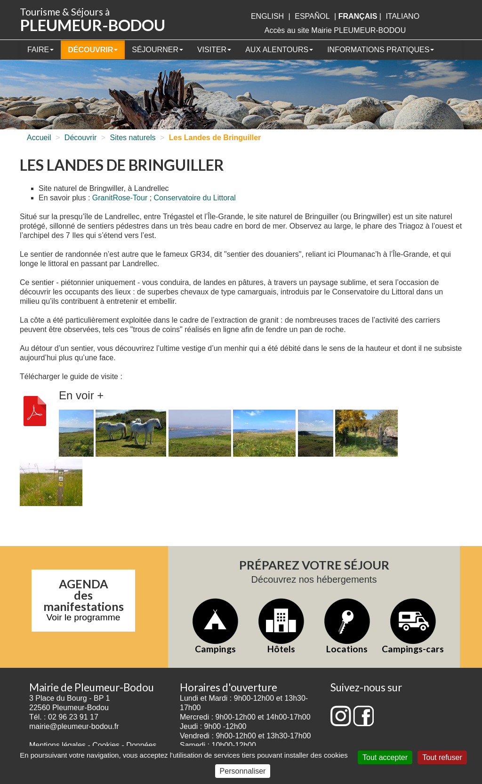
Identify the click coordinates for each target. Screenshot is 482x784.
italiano (402, 16)
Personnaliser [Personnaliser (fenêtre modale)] (243, 771)
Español (312, 16)
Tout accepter (385, 757)
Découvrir (93, 50)
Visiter (214, 50)
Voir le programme (83, 617)
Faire (40, 50)
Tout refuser (442, 757)
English (267, 16)
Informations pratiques (380, 50)
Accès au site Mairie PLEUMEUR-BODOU (335, 30)
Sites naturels (133, 138)
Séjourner (157, 50)
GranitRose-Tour (119, 198)
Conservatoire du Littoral (195, 198)
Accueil (39, 138)
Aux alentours (279, 50)
